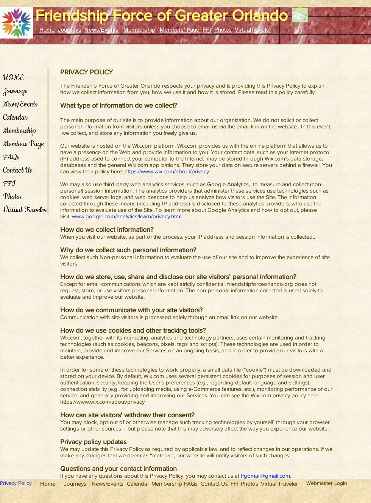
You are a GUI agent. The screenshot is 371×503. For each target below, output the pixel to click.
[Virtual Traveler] (279, 483)
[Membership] (166, 483)
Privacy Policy (16, 483)
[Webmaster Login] (326, 483)
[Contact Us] (214, 483)
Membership (139, 29)
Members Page (23, 144)
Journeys (69, 29)
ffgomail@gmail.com (265, 475)
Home (47, 29)
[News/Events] (107, 483)
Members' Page (180, 29)
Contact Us (17, 170)
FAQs (11, 157)
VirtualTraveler (253, 29)
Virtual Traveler (24, 210)
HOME (13, 78)
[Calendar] (137, 483)
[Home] (47, 483)
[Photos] (249, 483)
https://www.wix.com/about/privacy (167, 171)
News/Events (101, 29)
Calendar (15, 118)
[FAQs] (191, 483)
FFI (207, 29)
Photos (223, 29)
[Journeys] (75, 483)
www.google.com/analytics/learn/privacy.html (126, 216)
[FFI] (234, 483)
